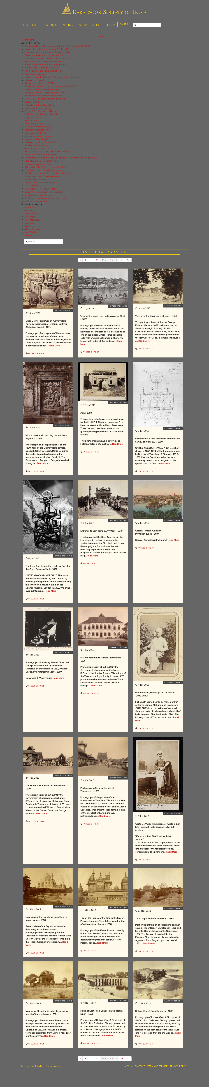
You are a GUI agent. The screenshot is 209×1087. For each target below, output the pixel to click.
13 (122, 260)
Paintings (29, 210)
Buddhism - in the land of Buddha (42, 114)
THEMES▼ (109, 25)
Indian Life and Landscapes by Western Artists (48, 49)
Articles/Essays (32, 229)
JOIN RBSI (123, 24)
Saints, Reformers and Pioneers (41, 154)
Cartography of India (35, 132)
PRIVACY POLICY (178, 1066)
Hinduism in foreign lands (38, 129)
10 (91, 260)
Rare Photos (31, 213)
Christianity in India (34, 123)
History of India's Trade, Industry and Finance (48, 151)
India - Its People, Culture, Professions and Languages (52, 77)
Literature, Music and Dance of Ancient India (47, 52)
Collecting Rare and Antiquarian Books (45, 55)
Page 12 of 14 (109, 260)
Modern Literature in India (38, 136)
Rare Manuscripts (33, 219)
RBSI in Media (32, 185)
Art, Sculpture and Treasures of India (44, 70)
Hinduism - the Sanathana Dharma (43, 61)
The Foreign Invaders (35, 179)
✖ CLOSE (104, 36)
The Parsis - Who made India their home (46, 198)
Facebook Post (36, 353)
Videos (28, 235)
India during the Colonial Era (39, 105)
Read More (54, 345)
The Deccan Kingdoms (36, 145)
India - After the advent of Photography (45, 64)
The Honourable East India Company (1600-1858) (50, 86)
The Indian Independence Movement (43, 95)
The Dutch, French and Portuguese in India (46, 92)
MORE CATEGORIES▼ (88, 25)
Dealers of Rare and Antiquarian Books (45, 98)
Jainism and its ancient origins (40, 182)
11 (97, 260)
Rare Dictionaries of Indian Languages (44, 170)
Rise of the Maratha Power (38, 126)
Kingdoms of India (34, 117)
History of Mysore (34, 101)
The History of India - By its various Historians (48, 173)
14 (128, 260)
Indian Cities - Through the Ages (41, 67)
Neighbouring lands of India (39, 195)
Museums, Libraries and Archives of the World (48, 58)
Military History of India (36, 201)
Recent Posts (27, 39)
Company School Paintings (39, 108)
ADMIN (128, 1066)
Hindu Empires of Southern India (41, 160)
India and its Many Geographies (41, 142)
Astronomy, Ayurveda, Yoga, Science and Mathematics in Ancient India (61, 157)
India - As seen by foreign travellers (43, 89)
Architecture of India (35, 73)
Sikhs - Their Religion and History (41, 111)
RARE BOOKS (50, 25)
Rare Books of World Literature (41, 188)
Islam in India (31, 120)
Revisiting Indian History (37, 148)
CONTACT (139, 1066)
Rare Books (31, 207)
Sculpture (29, 222)
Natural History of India (37, 139)
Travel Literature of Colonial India (42, 176)
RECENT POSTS (31, 25)
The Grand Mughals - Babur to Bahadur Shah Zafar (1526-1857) (58, 46)
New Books (30, 232)
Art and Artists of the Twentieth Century (45, 167)
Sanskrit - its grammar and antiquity (43, 191)
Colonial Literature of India (38, 164)
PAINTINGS (67, 25)
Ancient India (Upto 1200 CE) (39, 83)
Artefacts (29, 226)
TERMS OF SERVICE (157, 1066)
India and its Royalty (35, 80)
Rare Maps (30, 216)
